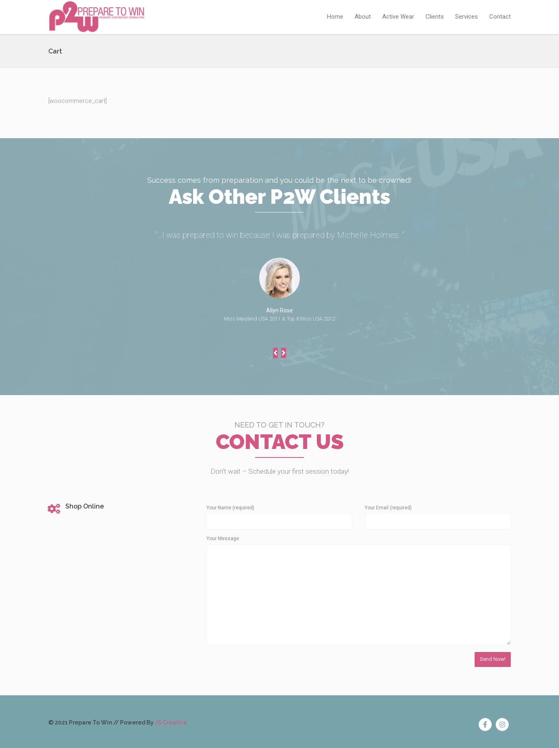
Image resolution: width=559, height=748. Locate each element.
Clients (435, 16)
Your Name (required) (230, 508)
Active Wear (398, 16)
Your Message (222, 538)
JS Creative (171, 722)
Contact (500, 16)
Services (466, 16)
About (363, 16)
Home (335, 16)
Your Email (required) (388, 508)
